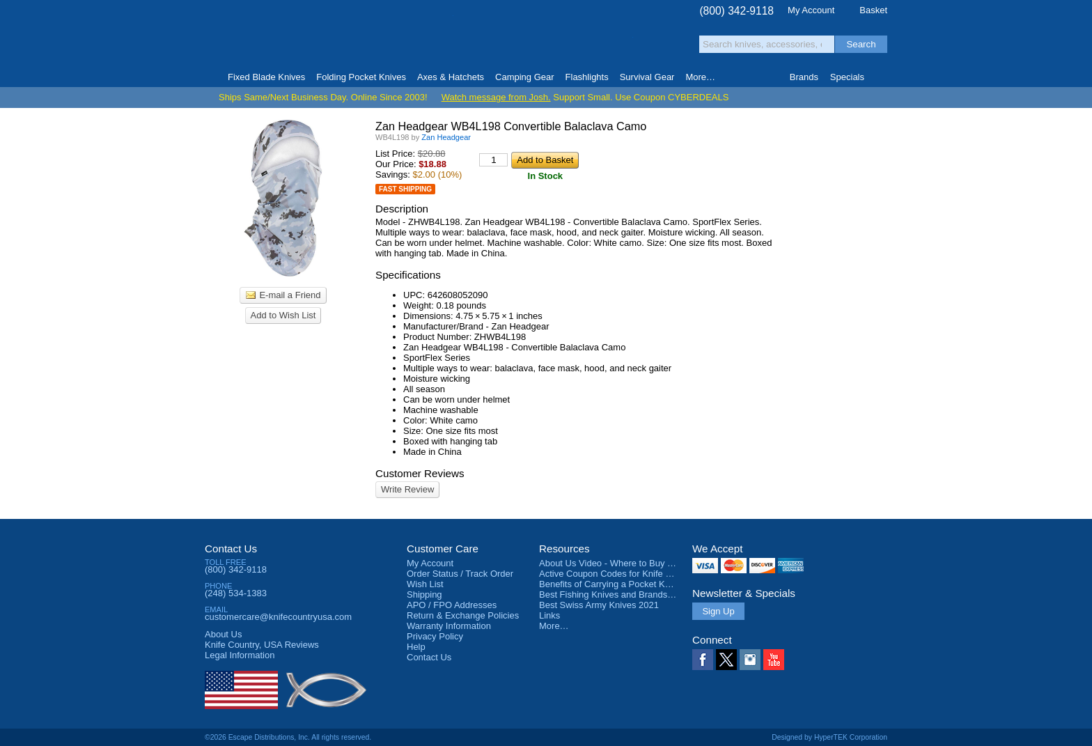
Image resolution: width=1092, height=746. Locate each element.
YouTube (773, 659)
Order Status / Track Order (460, 573)
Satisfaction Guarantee (421, 38)
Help (416, 647)
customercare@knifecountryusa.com (278, 617)
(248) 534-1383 (236, 593)
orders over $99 (499, 42)
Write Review (407, 489)
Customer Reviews (420, 473)
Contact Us (231, 548)
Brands (804, 77)
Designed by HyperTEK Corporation (829, 737)
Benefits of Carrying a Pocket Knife (609, 584)
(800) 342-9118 (736, 11)
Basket (873, 10)
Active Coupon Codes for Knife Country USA (628, 573)
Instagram (750, 659)
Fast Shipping (405, 189)
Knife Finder (881, 77)
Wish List (425, 584)
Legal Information (239, 655)
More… (554, 626)
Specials (847, 77)
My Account (811, 10)
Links (549, 615)
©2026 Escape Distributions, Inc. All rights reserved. (288, 737)
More (700, 77)
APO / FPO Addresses (452, 605)
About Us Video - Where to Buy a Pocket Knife (632, 563)
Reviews (262, 644)
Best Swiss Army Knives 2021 (599, 605)
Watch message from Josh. (496, 97)
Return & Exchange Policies (463, 615)
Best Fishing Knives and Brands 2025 (614, 594)
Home (210, 77)
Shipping (424, 594)
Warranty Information (449, 626)
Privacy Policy (435, 636)
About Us (223, 634)
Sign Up (718, 611)
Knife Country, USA (263, 36)
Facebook (702, 659)
